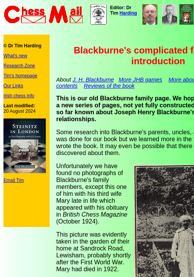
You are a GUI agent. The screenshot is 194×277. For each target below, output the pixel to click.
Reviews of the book (109, 86)
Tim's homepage (20, 75)
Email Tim (13, 180)
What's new (15, 55)
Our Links (13, 85)
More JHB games (140, 80)
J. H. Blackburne (93, 80)
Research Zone (19, 65)
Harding (128, 13)
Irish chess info (18, 95)
